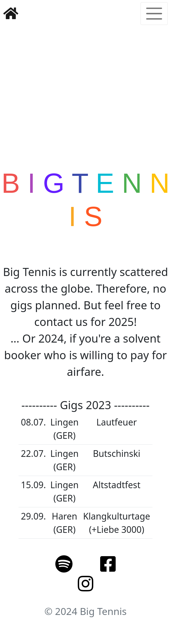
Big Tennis (103, 611)
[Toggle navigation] (154, 13)
